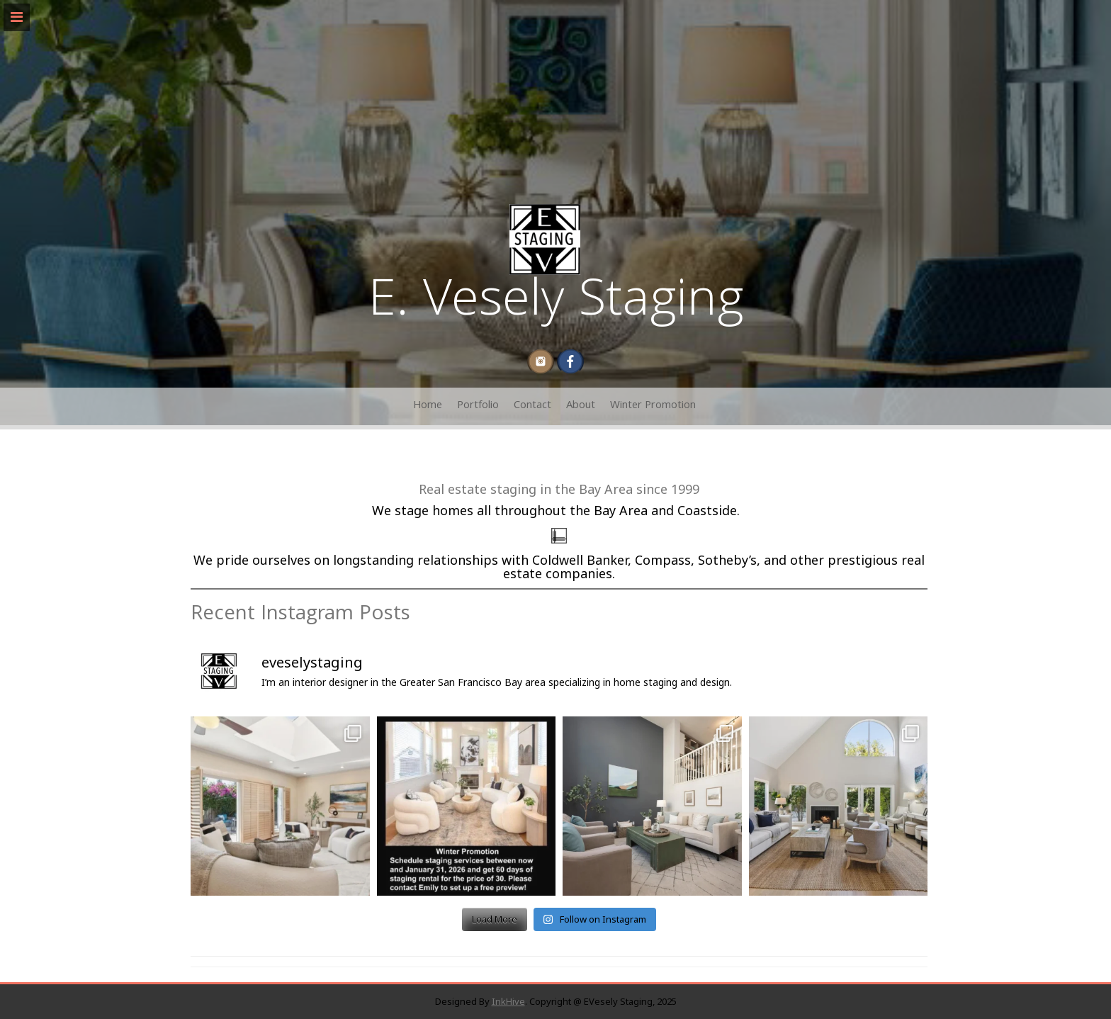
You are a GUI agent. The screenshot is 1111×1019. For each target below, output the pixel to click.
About (580, 406)
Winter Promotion (653, 406)
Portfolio (478, 406)
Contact (532, 406)
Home (427, 406)
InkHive (508, 1001)
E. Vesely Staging (555, 304)
